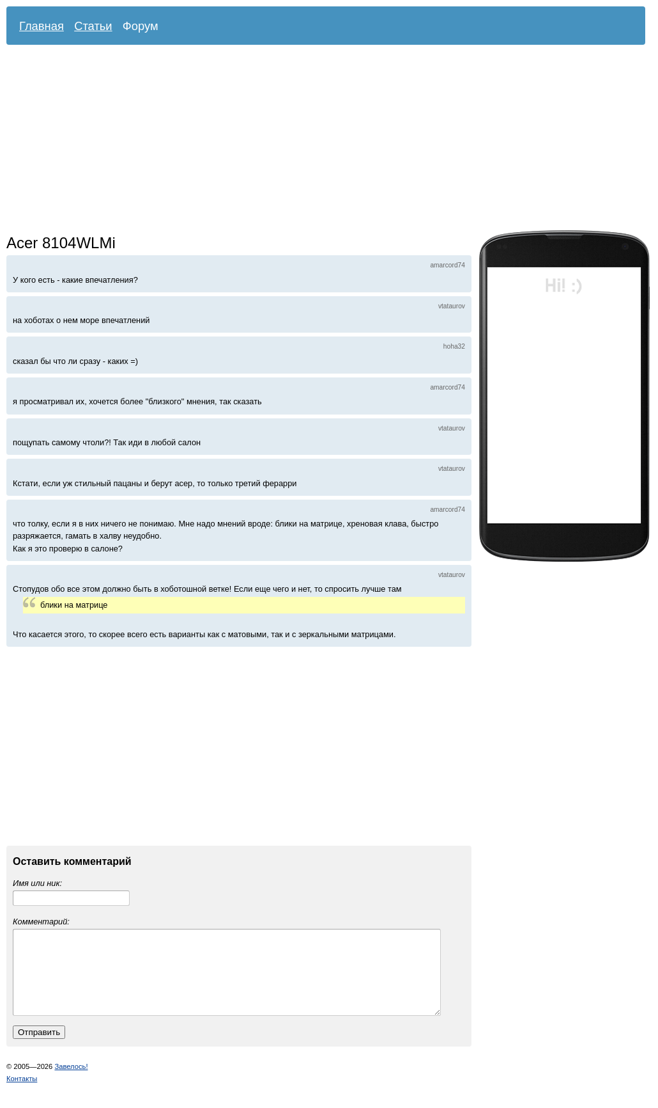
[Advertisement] (159, 140)
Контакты (21, 1094)
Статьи (93, 26)
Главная (41, 26)
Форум (140, 26)
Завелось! (71, 1082)
